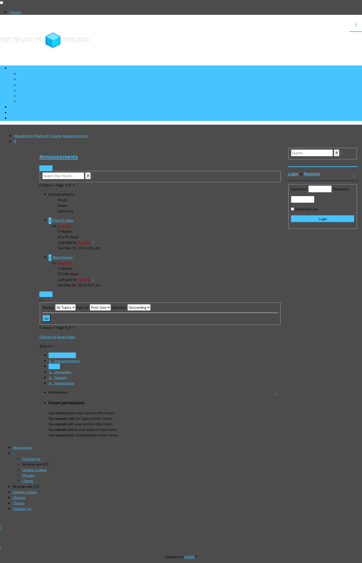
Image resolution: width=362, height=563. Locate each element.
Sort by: (94, 307)
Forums (15, 12)
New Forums (63, 257)
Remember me (306, 209)
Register (312, 173)
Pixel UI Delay (63, 220)
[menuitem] (34, 79)
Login (293, 173)
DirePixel (64, 226)
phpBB (189, 557)
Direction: (131, 307)
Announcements (58, 156)
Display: (59, 307)
